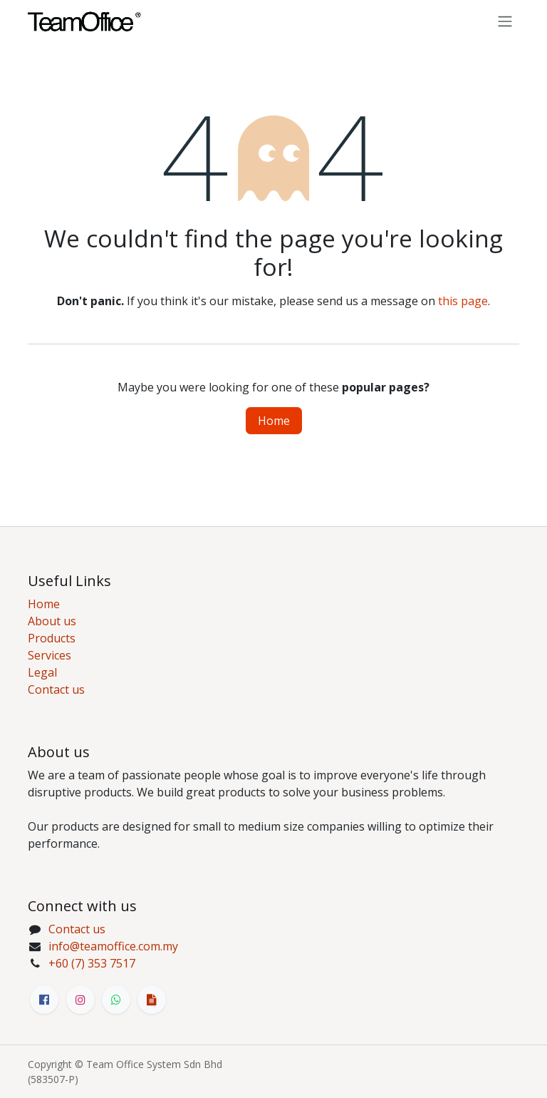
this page (463, 301)
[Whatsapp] (116, 999)
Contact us (56, 689)
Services (49, 655)
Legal (42, 672)
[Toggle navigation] (505, 21)
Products (51, 638)
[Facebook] (44, 999)
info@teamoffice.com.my (113, 946)
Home (274, 421)
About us (52, 621)
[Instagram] (80, 999)
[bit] (151, 999)
